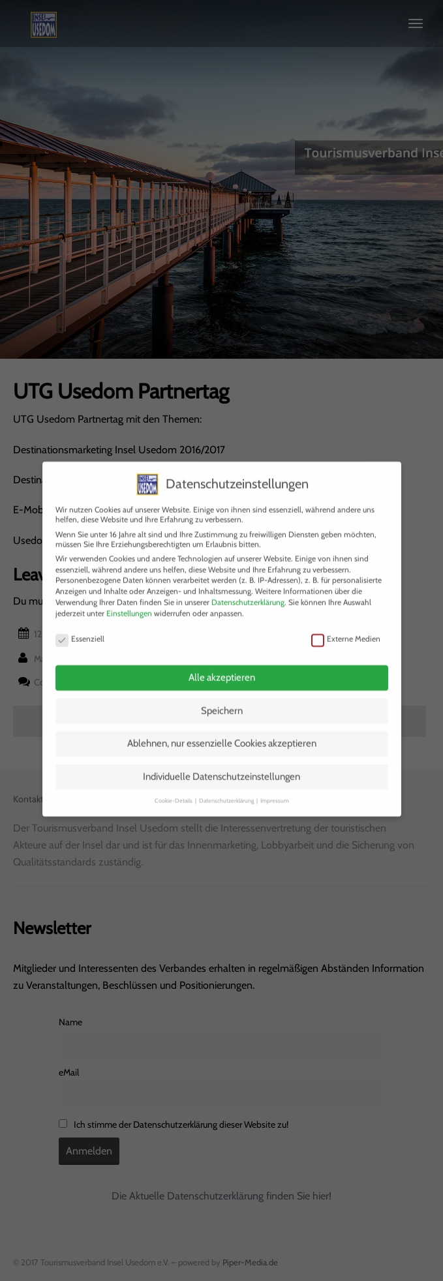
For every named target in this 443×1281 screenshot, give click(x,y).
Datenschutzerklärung (247, 589)
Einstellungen (129, 600)
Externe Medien (345, 626)
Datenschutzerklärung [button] (227, 788)
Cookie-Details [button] (174, 788)
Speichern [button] (222, 698)
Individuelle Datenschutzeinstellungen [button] (221, 764)
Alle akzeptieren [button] (222, 665)
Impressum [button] (274, 788)
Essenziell (79, 626)
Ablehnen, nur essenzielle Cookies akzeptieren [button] (221, 731)
